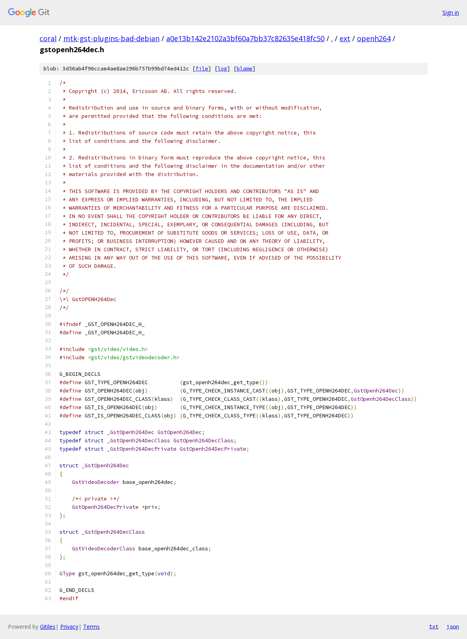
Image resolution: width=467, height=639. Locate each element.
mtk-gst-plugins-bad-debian (111, 38)
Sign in (450, 12)
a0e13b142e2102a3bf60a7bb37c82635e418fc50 (245, 38)
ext (345, 38)
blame (244, 68)
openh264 (374, 38)
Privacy (69, 626)
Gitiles (47, 626)
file (202, 68)
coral (48, 38)
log (222, 68)
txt (434, 626)
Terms (91, 626)
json (452, 626)
